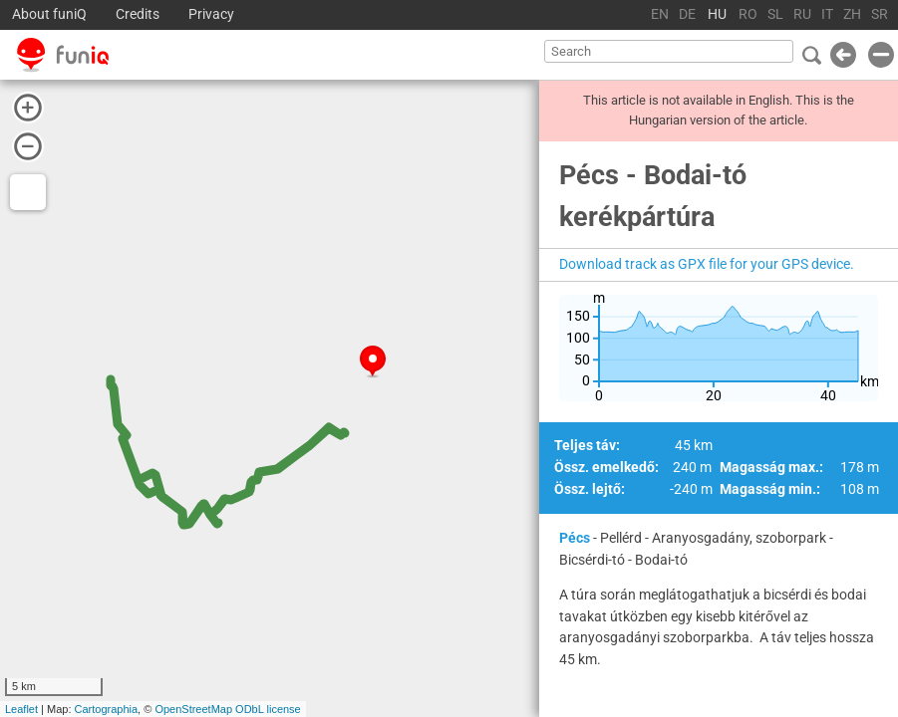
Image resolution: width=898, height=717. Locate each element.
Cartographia (107, 709)
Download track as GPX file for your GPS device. (706, 264)
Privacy (211, 14)
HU (717, 14)
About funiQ (49, 14)
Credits (137, 14)
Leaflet (21, 709)
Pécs (574, 538)
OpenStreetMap (193, 709)
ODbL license (268, 709)
